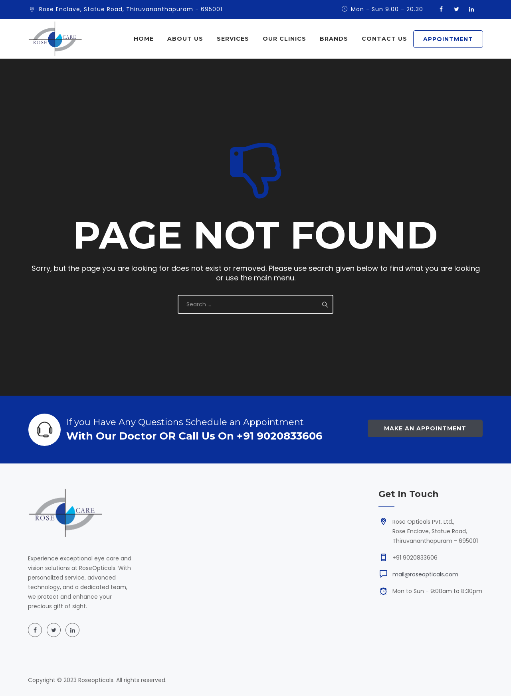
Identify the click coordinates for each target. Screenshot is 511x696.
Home (144, 38)
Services (233, 38)
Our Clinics (284, 38)
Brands (334, 38)
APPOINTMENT (448, 39)
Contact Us (384, 38)
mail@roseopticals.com (425, 574)
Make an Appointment (425, 428)
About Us (185, 38)
